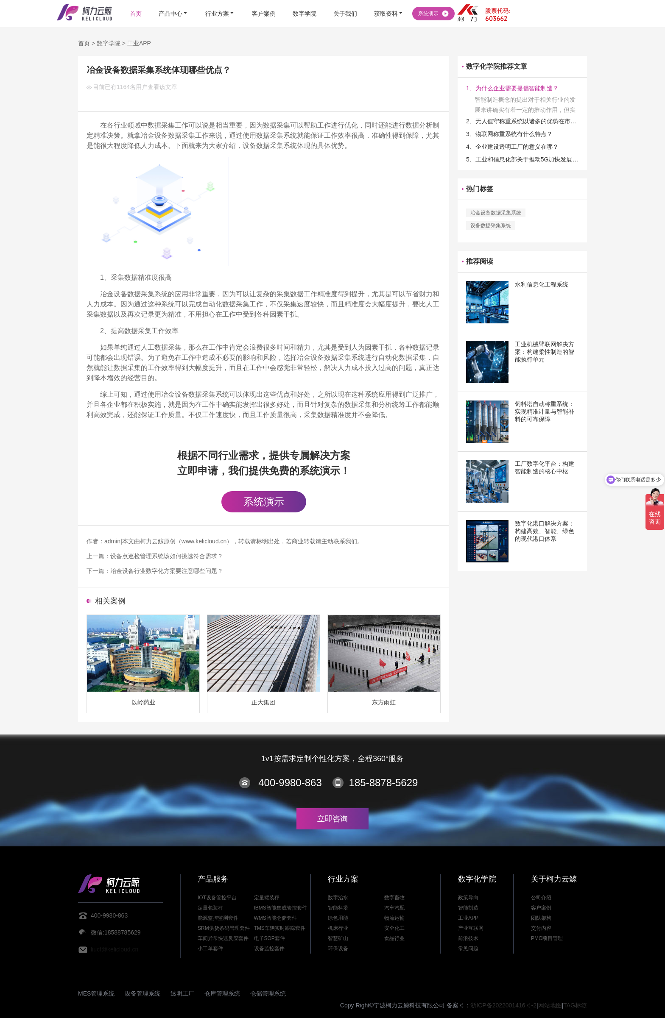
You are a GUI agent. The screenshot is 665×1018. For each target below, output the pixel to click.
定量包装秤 (210, 908)
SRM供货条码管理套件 (224, 928)
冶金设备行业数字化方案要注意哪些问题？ (166, 570)
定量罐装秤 (266, 898)
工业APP (139, 43)
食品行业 (394, 938)
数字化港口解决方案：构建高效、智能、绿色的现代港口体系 (544, 531)
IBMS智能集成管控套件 (280, 908)
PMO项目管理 (547, 938)
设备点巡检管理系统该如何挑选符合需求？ (166, 556)
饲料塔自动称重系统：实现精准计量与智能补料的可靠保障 (544, 412)
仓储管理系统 (268, 993)
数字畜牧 (394, 898)
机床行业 (338, 928)
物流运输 (394, 918)
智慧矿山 (338, 938)
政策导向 (468, 898)
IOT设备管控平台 (217, 898)
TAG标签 (575, 1005)
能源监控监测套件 (218, 918)
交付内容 (541, 928)
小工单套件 (210, 948)
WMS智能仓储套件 (275, 918)
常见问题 (468, 948)
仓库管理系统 (222, 993)
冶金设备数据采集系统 (495, 213)
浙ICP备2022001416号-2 (503, 1005)
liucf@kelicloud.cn (114, 949)
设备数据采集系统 (490, 225)
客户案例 (541, 908)
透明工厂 (182, 993)
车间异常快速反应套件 (223, 938)
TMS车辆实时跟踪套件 (279, 928)
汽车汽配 (394, 908)
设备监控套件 (269, 948)
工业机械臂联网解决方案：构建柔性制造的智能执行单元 (544, 352)
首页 (84, 43)
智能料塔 (338, 908)
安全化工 (394, 928)
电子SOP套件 (269, 938)
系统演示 (263, 501)
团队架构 (541, 918)
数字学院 (108, 43)
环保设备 (338, 948)
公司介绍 (541, 898)
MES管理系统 (96, 993)
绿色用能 (338, 918)
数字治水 (338, 898)
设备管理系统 (142, 993)
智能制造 (468, 908)
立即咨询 (332, 819)
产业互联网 (470, 928)
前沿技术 (468, 938)
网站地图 (550, 1005)
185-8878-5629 (383, 782)
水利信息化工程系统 (541, 284)
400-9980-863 (289, 782)
